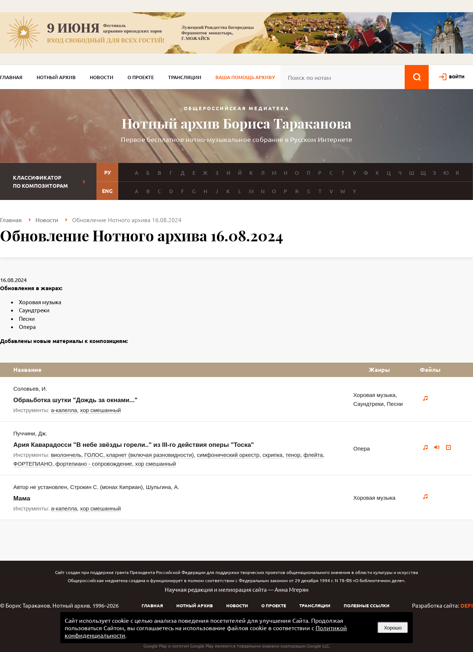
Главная (11, 77)
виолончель (66, 455)
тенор (293, 455)
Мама (21, 498)
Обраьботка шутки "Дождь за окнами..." (75, 400)
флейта (313, 455)
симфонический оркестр (228, 455)
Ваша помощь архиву (245, 77)
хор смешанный (100, 410)
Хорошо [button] (393, 628)
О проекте (140, 77)
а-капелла (64, 410)
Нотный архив (56, 77)
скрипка (272, 455)
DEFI (466, 605)
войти (457, 76)
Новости (101, 77)
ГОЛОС (93, 455)
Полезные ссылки (366, 605)
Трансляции (184, 77)
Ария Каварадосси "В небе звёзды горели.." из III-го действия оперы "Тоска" (133, 444)
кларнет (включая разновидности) (150, 455)
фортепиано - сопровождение (93, 464)
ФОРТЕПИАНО (32, 464)
